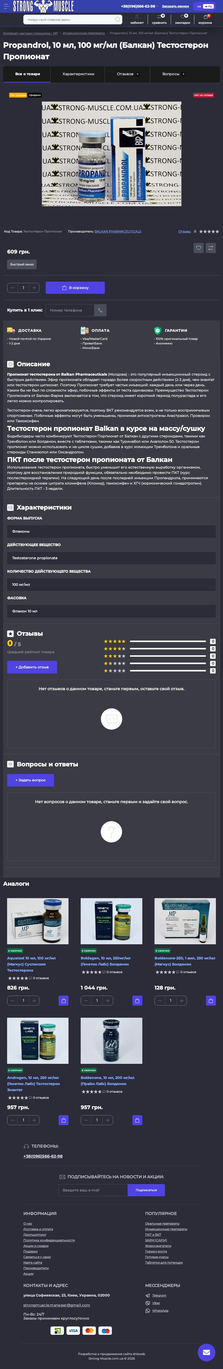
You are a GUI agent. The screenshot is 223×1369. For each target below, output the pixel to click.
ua (199, 6)
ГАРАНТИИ (176, 330)
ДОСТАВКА (30, 330)
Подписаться (146, 1190)
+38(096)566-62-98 (43, 1156)
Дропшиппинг (34, 1235)
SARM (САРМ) (156, 1240)
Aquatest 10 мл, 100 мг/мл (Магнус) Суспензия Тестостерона (31, 964)
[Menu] (6, 6)
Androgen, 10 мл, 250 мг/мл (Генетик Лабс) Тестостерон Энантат (33, 1083)
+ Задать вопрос (30, 780)
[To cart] (63, 1001)
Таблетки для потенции (164, 1262)
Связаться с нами (37, 1257)
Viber (156, 1303)
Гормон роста (156, 1251)
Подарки (30, 1251)
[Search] (117, 19)
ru (208, 6)
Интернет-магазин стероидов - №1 (30, 33)
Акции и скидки (35, 1246)
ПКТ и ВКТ (153, 1235)
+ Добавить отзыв (32, 667)
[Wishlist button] (199, 248)
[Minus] (12, 287)
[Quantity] (23, 288)
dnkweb (139, 1354)
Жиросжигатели (158, 1246)
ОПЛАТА (101, 330)
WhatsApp (160, 1311)
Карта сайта (32, 1262)
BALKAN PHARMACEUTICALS (118, 231)
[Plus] (34, 287)
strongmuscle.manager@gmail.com (56, 1305)
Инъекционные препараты (84, 33)
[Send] (100, 310)
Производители (36, 1268)
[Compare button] (211, 248)
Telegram (159, 1295)
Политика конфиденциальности (49, 1240)
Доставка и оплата (38, 1229)
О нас (27, 1223)
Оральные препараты (162, 1223)
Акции (28, 1274)
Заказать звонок (175, 6)
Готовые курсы (156, 1257)
